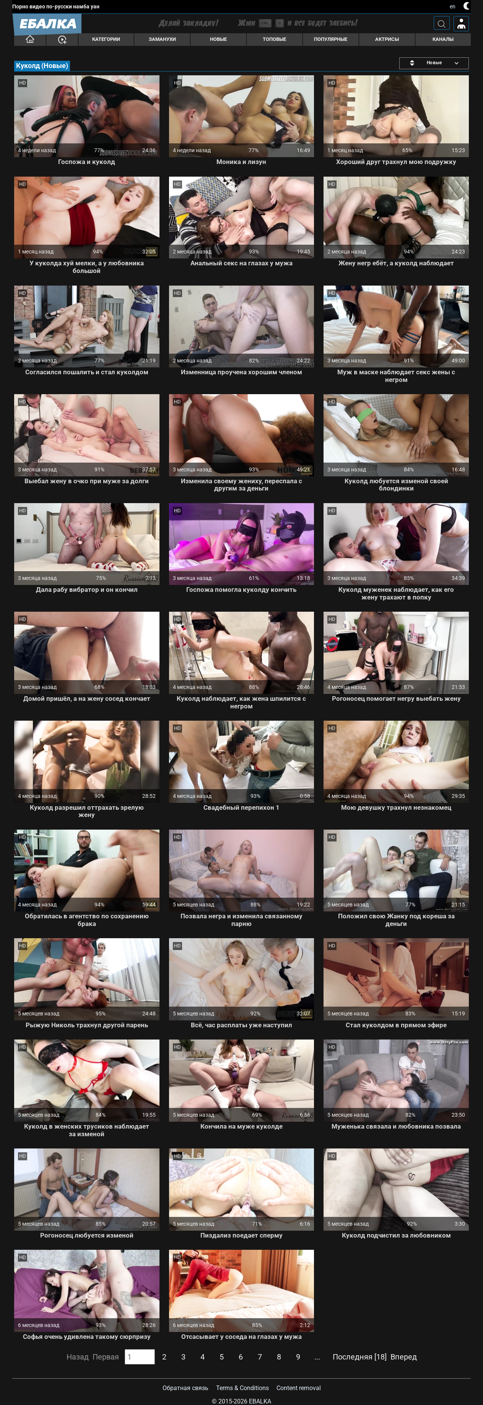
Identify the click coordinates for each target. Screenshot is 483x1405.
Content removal (298, 1388)
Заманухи (162, 39)
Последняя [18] (360, 1356)
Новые (218, 39)
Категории (106, 39)
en (452, 6)
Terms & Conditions (242, 1388)
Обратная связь (185, 1388)
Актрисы (387, 39)
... (317, 1356)
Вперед (403, 1356)
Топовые (274, 39)
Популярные (330, 39)
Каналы (443, 39)
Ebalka (260, 1401)
